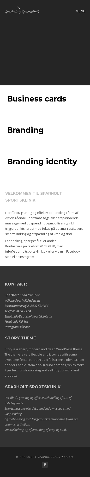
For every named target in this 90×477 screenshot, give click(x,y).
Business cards (36, 98)
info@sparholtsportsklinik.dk (26, 251)
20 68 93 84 (47, 246)
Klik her (23, 321)
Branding (25, 130)
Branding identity (42, 161)
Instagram (26, 256)
